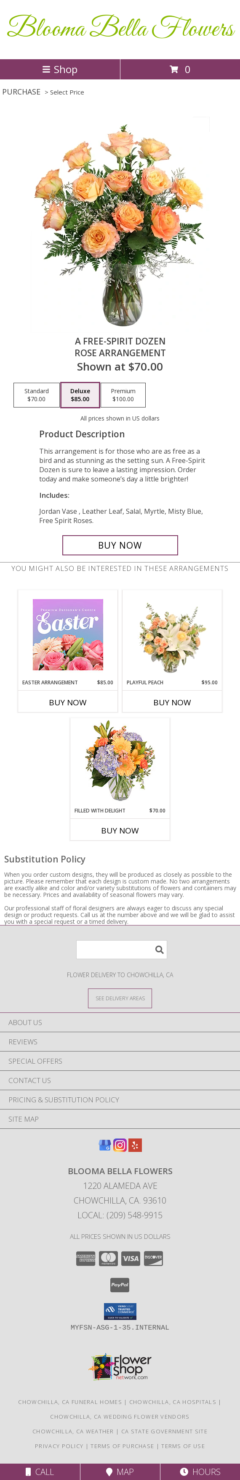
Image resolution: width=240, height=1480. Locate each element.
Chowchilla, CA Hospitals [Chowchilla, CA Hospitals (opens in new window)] (172, 1402)
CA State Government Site (164, 1431)
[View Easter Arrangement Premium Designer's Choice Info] (68, 634)
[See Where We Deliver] (120, 998)
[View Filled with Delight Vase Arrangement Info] (120, 762)
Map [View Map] (120, 1471)
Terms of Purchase (122, 1446)
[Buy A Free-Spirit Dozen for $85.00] (120, 545)
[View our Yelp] (135, 1149)
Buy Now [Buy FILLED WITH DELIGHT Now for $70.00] (120, 830)
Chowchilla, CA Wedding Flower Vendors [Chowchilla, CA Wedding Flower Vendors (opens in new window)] (119, 1416)
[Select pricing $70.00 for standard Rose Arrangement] (36, 395)
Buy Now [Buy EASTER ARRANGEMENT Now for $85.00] (68, 702)
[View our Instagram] (120, 1149)
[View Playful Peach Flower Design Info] (172, 634)
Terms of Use (183, 1446)
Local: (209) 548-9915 (120, 1215)
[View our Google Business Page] (105, 1149)
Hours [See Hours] (200, 1471)
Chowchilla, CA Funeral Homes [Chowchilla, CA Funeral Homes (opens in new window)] (70, 1402)
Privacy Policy (59, 1446)
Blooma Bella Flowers (120, 30)
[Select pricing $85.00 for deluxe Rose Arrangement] (80, 395)
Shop (59, 69)
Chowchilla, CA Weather (73, 1431)
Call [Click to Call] (40, 1471)
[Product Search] (121, 949)
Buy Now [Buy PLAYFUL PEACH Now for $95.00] (172, 702)
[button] (120, 1311)
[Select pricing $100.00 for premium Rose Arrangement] (123, 395)
